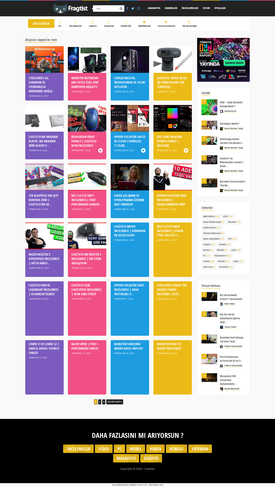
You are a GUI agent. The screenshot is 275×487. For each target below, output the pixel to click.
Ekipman (200, 449)
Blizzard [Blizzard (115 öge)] (234, 222)
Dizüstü (151, 458)
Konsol (176, 449)
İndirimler (144, 24)
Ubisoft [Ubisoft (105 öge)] (223, 261)
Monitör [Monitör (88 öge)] (222, 250)
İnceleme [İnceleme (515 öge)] (226, 267)
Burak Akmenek (231, 388)
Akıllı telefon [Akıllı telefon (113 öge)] (211, 216)
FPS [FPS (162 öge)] (232, 239)
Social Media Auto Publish (124, 485)
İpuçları (220, 8)
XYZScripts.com (156, 485)
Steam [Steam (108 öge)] (208, 261)
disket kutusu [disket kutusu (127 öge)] (212, 227)
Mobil (136, 449)
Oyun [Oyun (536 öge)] (235, 250)
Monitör (126, 24)
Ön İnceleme (189, 24)
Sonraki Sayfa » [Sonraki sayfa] (114, 401)
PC (60, 24)
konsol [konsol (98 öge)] (208, 250)
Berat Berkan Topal (233, 128)
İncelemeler (190, 8)
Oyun (206, 8)
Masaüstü (126, 458)
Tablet (93, 24)
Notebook (75, 24)
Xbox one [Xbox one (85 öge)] (209, 267)
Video (103, 449)
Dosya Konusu (166, 24)
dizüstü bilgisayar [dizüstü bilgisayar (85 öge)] (213, 233)
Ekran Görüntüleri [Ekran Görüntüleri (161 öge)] (213, 239)
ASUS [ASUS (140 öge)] (227, 216)
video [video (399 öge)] (238, 261)
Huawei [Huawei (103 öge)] (224, 244)
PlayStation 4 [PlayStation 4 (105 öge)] (222, 255)
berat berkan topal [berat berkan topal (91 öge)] (213, 222)
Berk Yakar (229, 304)
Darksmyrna (230, 111)
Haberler (171, 8)
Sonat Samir (230, 327)
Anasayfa (154, 8)
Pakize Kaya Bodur (233, 346)
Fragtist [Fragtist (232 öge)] (209, 244)
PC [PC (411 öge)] (206, 255)
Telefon (109, 24)
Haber (155, 449)
